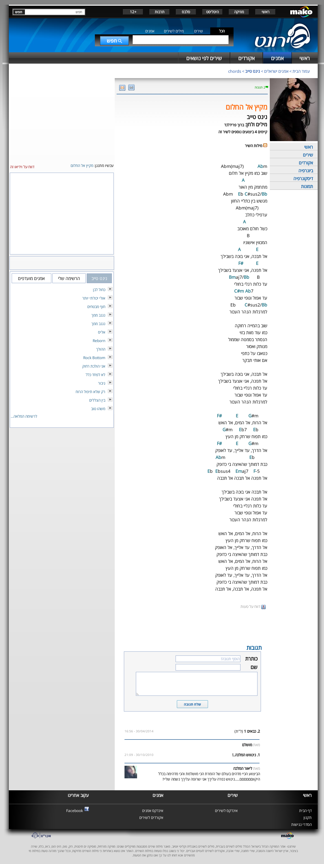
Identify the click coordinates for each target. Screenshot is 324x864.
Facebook (74, 810)
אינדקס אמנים (152, 810)
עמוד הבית (301, 71)
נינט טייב (252, 71)
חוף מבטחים (96, 306)
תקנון (308, 817)
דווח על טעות (253, 606)
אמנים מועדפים (31, 278)
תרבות (160, 11)
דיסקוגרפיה (303, 178)
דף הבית (305, 810)
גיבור (101, 383)
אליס (101, 332)
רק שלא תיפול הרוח (90, 391)
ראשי (265, 11)
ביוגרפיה (305, 171)
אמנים (149, 31)
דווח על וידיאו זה (22, 166)
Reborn (99, 340)
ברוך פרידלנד (234, 125)
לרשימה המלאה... (24, 416)
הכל (222, 31)
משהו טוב (98, 408)
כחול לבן (99, 289)
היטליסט (212, 11)
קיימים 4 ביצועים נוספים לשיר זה (242, 131)
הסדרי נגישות (301, 824)
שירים (198, 31)
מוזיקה (239, 11)
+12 (133, 11)
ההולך (100, 349)
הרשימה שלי (69, 278)
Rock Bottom (94, 357)
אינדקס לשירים (226, 810)
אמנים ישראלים (276, 71)
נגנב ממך (98, 315)
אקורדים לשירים (151, 817)
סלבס (186, 11)
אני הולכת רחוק (93, 366)
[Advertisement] (192, 626)
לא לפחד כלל (95, 374)
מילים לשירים (174, 31)
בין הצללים (97, 400)
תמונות (307, 186)
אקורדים (306, 163)
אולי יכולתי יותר (93, 298)
